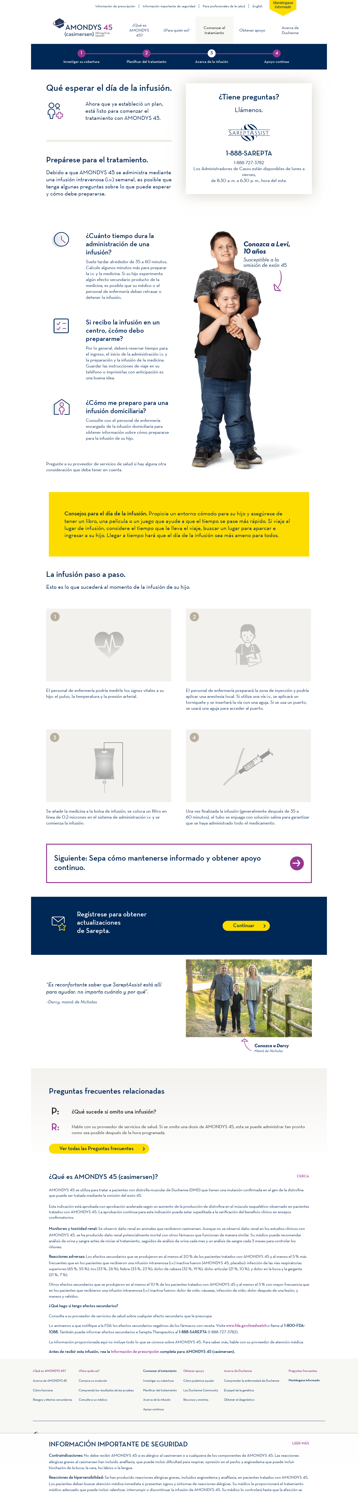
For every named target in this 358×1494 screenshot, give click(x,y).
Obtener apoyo (252, 30)
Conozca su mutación (93, 1381)
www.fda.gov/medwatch (246, 1326)
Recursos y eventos (195, 1400)
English (258, 6)
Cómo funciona (43, 1390)
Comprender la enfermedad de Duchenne (251, 1381)
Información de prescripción (115, 6)
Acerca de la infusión (157, 1400)
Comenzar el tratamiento (214, 30)
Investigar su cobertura (158, 1381)
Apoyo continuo (153, 1409)
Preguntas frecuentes (303, 1371)
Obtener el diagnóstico (239, 1400)
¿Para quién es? (176, 30)
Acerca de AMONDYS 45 (50, 1381)
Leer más (303, 1173)
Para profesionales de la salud (224, 6)
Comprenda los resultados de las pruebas (106, 1390)
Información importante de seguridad (169, 6)
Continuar (243, 926)
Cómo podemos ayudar (198, 1381)
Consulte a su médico (93, 1400)
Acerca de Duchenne (290, 30)
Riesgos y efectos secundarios (52, 1400)
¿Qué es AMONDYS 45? (139, 30)
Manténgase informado (283, 5)
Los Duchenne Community (200, 1390)
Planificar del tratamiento (160, 1390)
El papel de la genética (239, 1390)
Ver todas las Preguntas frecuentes (96, 1148)
